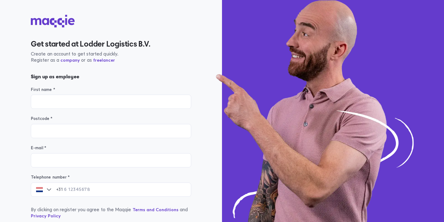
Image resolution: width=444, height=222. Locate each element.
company (70, 60)
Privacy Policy (46, 216)
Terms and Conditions (156, 209)
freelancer (104, 60)
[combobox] (39, 190)
